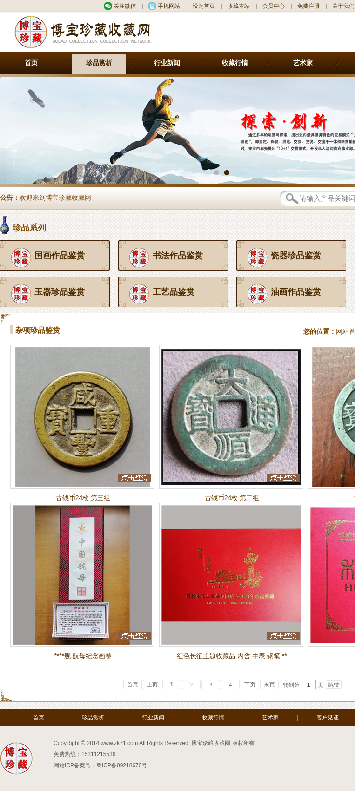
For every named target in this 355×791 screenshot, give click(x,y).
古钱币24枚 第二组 (232, 497)
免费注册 (308, 6)
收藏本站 (239, 6)
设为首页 (204, 6)
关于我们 (343, 6)
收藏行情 (235, 62)
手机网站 (169, 6)
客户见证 (327, 717)
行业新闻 (167, 62)
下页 (249, 684)
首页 (31, 62)
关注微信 (125, 6)
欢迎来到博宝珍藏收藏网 (55, 198)
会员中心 (273, 6)
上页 (152, 684)
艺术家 (303, 62)
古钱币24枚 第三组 (83, 497)
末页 (269, 684)
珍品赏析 (99, 62)
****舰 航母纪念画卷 (83, 655)
